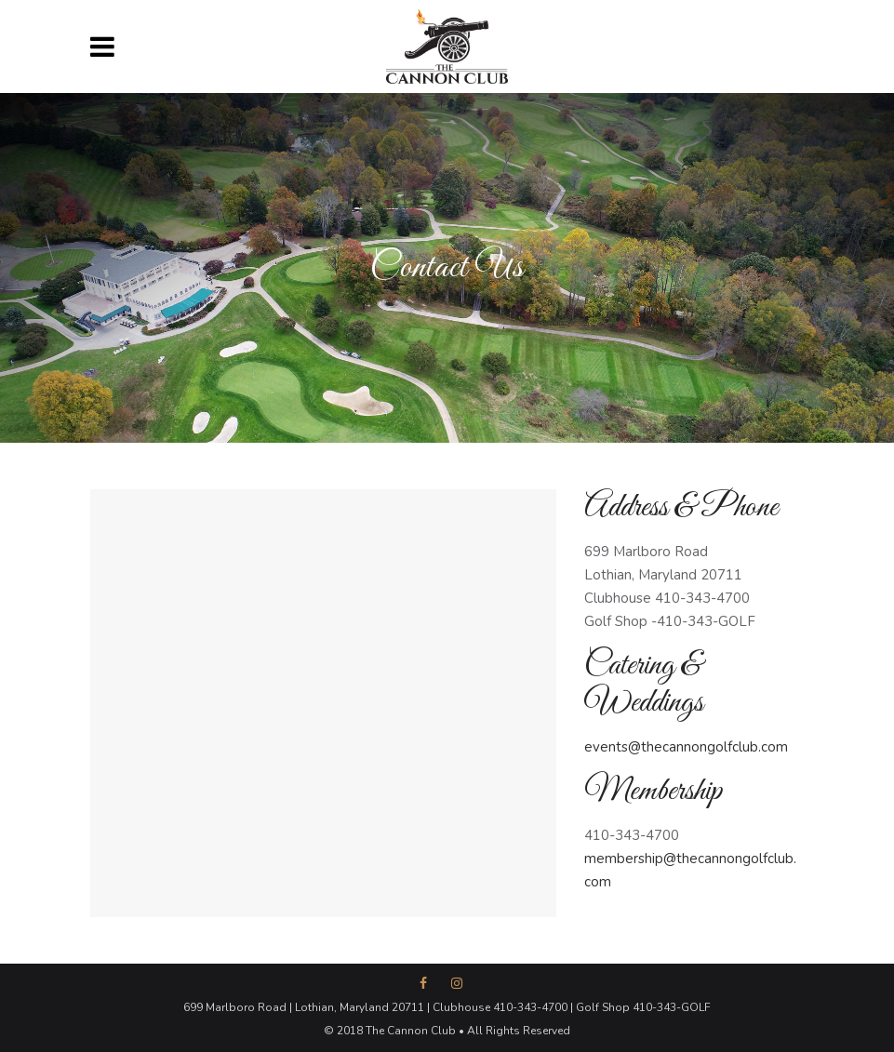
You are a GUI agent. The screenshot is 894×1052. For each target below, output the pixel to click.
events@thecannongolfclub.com (686, 747)
